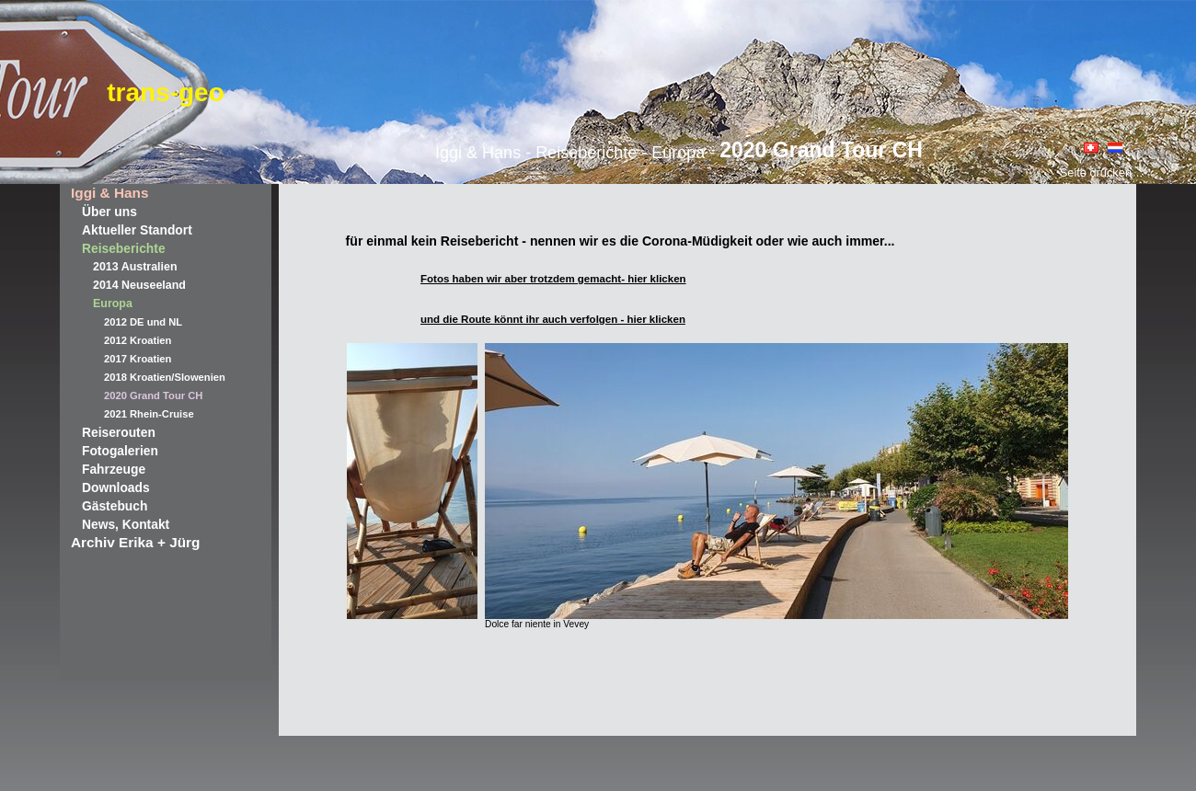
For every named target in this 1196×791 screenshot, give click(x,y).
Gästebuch (114, 506)
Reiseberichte (124, 248)
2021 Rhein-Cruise (149, 413)
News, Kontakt (125, 524)
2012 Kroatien (137, 340)
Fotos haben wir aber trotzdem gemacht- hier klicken (553, 278)
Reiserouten (118, 432)
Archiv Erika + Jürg (135, 542)
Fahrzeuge (113, 469)
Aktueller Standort (137, 230)
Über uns (109, 211)
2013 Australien (135, 266)
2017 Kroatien (137, 358)
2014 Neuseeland (139, 285)
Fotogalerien (120, 450)
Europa (112, 303)
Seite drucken (1096, 172)
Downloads (116, 487)
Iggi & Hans (109, 193)
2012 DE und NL (143, 321)
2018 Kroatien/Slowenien (164, 377)
